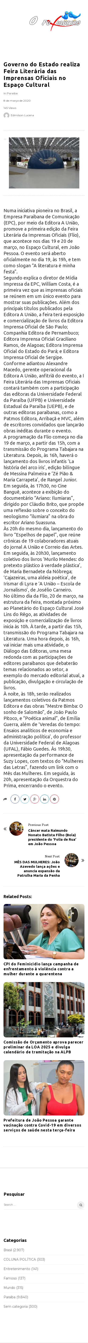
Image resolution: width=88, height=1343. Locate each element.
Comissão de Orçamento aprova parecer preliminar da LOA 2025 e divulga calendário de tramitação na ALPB (44, 1047)
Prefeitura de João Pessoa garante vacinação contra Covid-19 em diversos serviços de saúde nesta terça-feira (42, 1125)
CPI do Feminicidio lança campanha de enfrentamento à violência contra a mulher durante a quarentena (41, 969)
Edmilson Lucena (22, 115)
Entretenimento (17, 1269)
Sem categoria (16, 1306)
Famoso (10, 1278)
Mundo (9, 1288)
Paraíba (12, 93)
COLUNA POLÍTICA (20, 1259)
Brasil (8, 1250)
